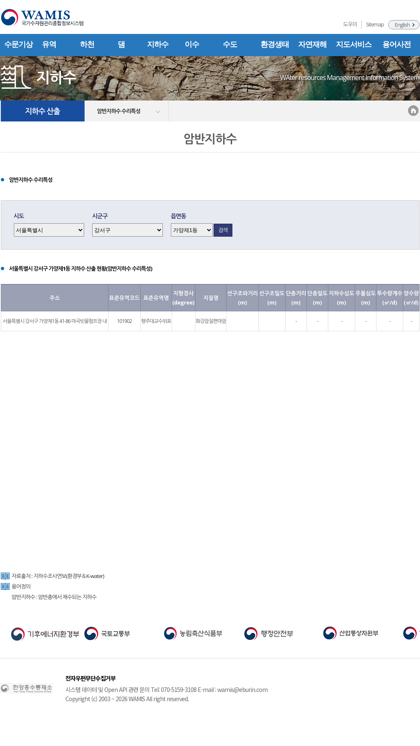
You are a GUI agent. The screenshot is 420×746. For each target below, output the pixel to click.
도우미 (350, 24)
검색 (222, 230)
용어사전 (396, 44)
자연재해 (312, 44)
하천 (87, 44)
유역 (49, 44)
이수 (192, 44)
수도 (230, 44)
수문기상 (18, 44)
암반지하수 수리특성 (118, 111)
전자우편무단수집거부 (90, 678)
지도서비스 (353, 44)
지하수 (157, 44)
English (402, 24)
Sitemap (375, 24)
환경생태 (274, 44)
